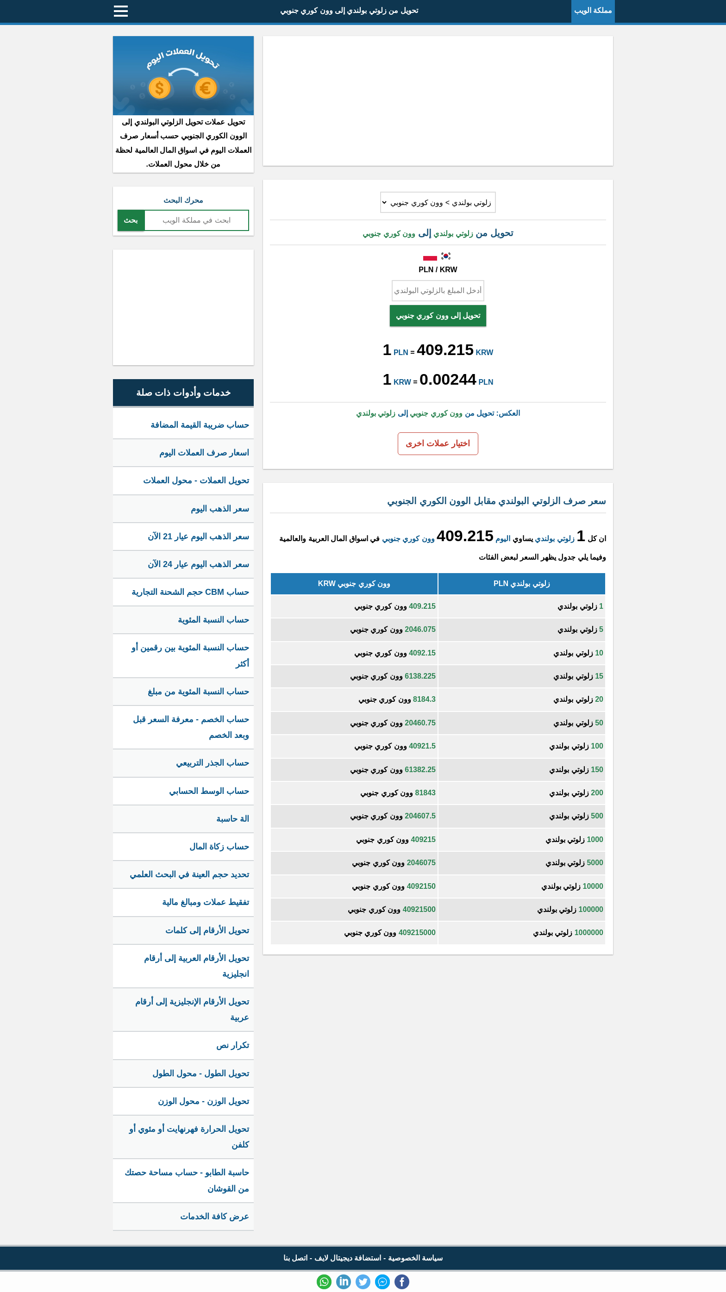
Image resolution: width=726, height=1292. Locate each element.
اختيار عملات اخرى (438, 443)
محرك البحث (183, 200)
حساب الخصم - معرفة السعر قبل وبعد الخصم (191, 727)
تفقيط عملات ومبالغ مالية (205, 902)
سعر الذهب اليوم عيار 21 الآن (198, 536)
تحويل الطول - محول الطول (200, 1073)
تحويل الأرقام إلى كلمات (207, 930)
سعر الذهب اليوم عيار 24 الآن (198, 564)
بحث (131, 220)
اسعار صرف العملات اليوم (204, 452)
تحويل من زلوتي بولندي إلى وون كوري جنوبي (349, 10)
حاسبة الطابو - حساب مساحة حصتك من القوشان (187, 1180)
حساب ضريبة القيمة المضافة (199, 425)
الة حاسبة (232, 819)
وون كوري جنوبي (408, 539)
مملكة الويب (593, 10)
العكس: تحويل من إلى (438, 413)
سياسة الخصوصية (415, 1258)
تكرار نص (232, 1045)
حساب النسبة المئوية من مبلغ (198, 691)
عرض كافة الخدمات (214, 1216)
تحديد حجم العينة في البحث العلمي (189, 874)
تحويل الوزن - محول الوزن (203, 1101)
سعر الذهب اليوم (220, 508)
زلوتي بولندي (554, 539)
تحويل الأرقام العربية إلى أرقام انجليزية (196, 966)
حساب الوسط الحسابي (209, 791)
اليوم (502, 539)
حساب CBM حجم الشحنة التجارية (190, 592)
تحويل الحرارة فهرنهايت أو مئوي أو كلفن (189, 1136)
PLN (401, 352)
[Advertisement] (438, 101)
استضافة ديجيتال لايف (348, 1258)
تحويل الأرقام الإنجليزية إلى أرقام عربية (192, 1009)
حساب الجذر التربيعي (212, 763)
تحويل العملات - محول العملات (196, 480)
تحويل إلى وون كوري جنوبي (438, 315)
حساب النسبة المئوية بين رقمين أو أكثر (190, 655)
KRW (485, 352)
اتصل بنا (295, 1258)
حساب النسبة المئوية (213, 619)
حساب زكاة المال (219, 846)
